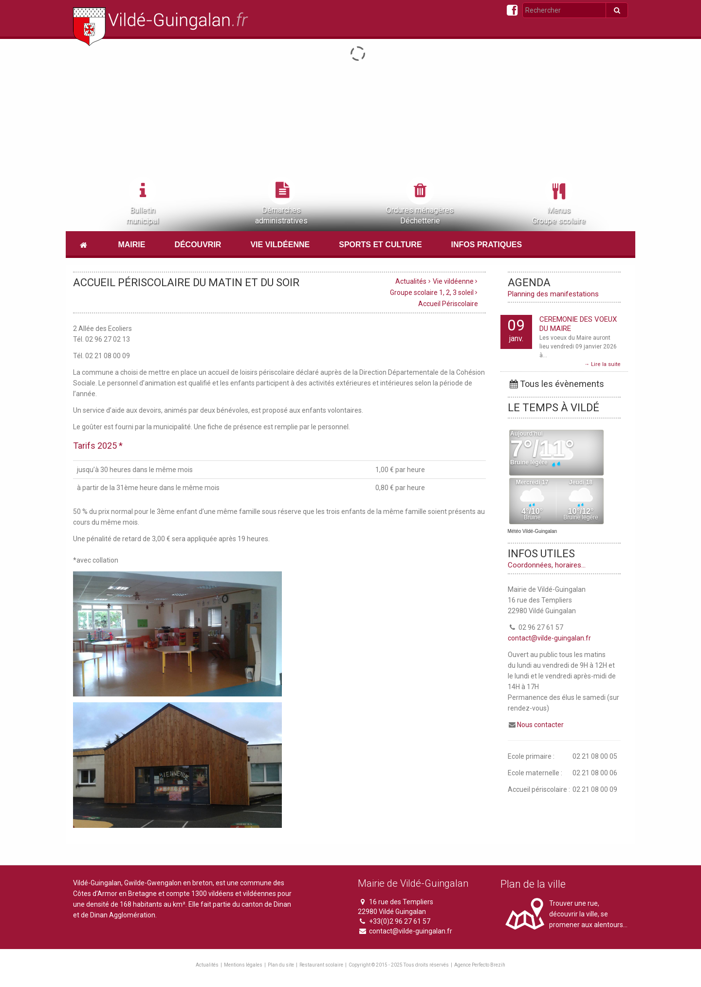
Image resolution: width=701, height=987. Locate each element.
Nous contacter (540, 725)
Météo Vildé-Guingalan (532, 531)
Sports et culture (380, 244)
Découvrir (197, 244)
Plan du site (281, 965)
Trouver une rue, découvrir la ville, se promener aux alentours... (588, 914)
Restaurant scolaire (321, 965)
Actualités (410, 281)
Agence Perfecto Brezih (479, 965)
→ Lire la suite (602, 364)
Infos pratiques (486, 244)
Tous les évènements (556, 384)
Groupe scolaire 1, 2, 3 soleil (432, 292)
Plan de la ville (533, 884)
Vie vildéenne (280, 244)
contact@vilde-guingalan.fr (549, 638)
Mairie (131, 244)
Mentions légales (243, 965)
